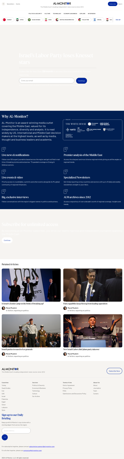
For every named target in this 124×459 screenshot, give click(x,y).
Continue (7, 240)
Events (18, 4)
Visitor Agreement (69, 385)
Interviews (91, 13)
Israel (3, 396)
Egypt (4, 402)
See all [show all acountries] (118, 19)
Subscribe (113, 4)
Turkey (4, 385)
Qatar (4, 405)
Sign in (120, 4)
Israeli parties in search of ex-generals (17, 349)
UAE (3, 394)
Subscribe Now (114, 371)
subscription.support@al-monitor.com (41, 446)
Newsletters (10, 4)
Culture (47, 13)
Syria (3, 410)
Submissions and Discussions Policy (74, 394)
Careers (96, 394)
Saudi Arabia (6, 388)
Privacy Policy (67, 388)
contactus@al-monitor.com (32, 450)
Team (95, 391)
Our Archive (36, 396)
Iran (3, 391)
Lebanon (4, 407)
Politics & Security (35, 13)
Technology (57, 13)
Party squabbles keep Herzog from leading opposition (85, 303)
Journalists (97, 388)
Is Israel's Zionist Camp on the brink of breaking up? (23, 303)
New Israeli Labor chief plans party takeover (81, 349)
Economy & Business (70, 13)
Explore (82, 13)
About (95, 385)
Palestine (5, 399)
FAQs (64, 391)
